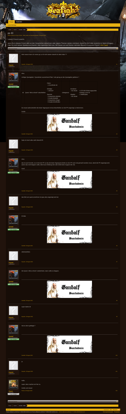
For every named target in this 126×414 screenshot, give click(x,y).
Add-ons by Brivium (72, 411)
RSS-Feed (118, 409)
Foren (11, 22)
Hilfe (111, 409)
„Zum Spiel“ (104, 45)
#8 (116, 300)
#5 (116, 206)
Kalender (19, 22)
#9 (116, 316)
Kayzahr (32, 35)
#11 (116, 371)
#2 (116, 133)
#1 (116, 64)
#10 (116, 355)
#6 (116, 245)
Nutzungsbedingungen (108, 411)
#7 (116, 261)
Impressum (106, 409)
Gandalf (11, 84)
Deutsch (9, 409)
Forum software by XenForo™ (45, 411)
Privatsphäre (117, 411)
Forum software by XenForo (19, 411)
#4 (116, 190)
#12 (116, 390)
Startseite (115, 409)
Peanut (11, 391)
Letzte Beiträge (12, 25)
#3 (116, 150)
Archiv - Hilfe (22, 35)
